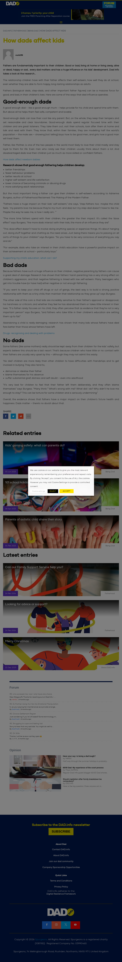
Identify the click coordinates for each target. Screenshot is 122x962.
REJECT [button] (53, 491)
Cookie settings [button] (38, 491)
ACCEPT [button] (66, 491)
